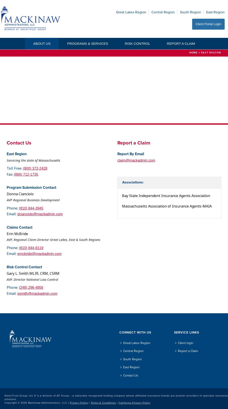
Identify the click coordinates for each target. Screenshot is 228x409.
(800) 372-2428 (35, 168)
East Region (215, 12)
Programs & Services (87, 43)
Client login (184, 343)
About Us (41, 43)
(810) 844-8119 (31, 248)
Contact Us (129, 375)
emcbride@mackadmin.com (39, 254)
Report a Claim (181, 43)
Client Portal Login (208, 24)
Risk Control (137, 43)
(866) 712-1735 (26, 174)
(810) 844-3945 (31, 208)
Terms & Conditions (103, 402)
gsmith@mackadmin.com (37, 293)
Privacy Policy (79, 402)
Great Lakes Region (131, 12)
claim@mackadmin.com (136, 160)
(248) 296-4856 (31, 287)
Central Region (163, 12)
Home (193, 52)
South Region (190, 12)
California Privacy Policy (135, 402)
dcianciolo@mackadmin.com (40, 214)
